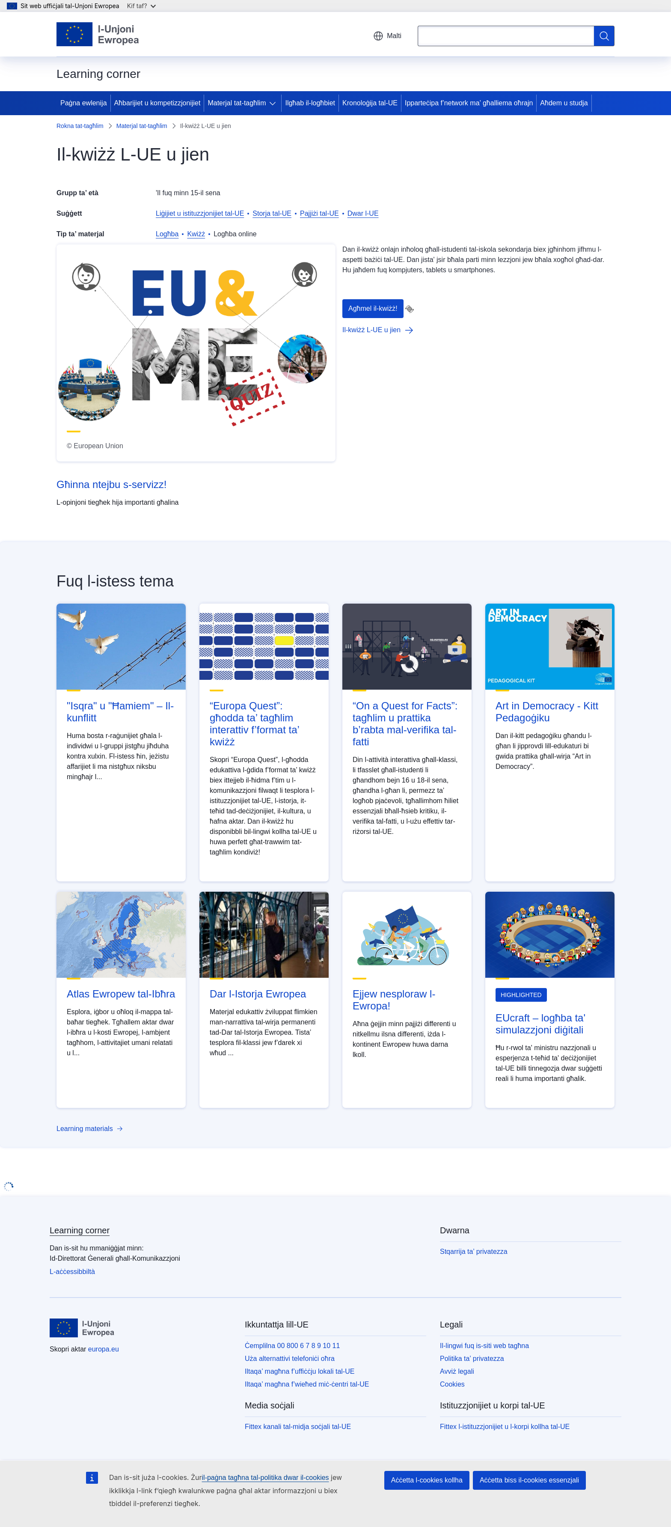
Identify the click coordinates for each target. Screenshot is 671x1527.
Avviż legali (457, 1371)
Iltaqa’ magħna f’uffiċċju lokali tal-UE (299, 1371)
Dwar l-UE (363, 213)
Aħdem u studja (564, 103)
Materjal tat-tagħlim (237, 103)
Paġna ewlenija (83, 103)
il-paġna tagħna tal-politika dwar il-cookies (265, 1477)
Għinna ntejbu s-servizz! (111, 484)
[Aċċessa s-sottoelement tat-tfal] (274, 103)
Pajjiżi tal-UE (319, 213)
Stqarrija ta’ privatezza (474, 1251)
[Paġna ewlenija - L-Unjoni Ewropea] (98, 34)
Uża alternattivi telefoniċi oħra (290, 1358)
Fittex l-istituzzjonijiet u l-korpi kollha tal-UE (505, 1426)
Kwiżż (196, 234)
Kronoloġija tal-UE (370, 103)
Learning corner (80, 1230)
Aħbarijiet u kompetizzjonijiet (157, 103)
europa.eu (103, 1349)
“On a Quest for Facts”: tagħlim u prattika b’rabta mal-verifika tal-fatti (405, 723)
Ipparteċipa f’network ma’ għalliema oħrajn (469, 103)
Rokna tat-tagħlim (80, 125)
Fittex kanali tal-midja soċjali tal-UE (298, 1426)
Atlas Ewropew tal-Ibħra (121, 994)
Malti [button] (387, 36)
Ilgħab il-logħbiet (310, 103)
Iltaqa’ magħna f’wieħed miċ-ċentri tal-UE (307, 1384)
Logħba (167, 234)
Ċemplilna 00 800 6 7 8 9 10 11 (292, 1345)
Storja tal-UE (271, 213)
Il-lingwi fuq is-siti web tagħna (484, 1345)
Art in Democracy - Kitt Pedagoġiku (547, 711)
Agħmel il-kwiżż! (373, 308)
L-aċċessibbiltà (72, 1271)
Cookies (452, 1384)
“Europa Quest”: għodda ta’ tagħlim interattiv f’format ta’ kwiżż (254, 723)
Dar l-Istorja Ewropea (258, 994)
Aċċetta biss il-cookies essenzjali (529, 1480)
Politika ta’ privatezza (472, 1358)
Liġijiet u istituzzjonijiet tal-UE (200, 213)
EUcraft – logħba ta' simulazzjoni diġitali (540, 1024)
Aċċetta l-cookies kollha (427, 1480)
